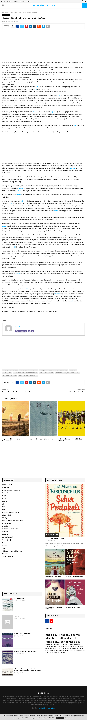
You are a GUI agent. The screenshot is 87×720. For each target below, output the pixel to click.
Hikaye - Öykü (6, 15)
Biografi (4, 496)
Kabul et (60, 718)
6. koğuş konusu (53, 370)
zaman (72, 168)
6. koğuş (5, 370)
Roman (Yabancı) (7, 537)
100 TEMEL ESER (7, 485)
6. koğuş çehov (24, 370)
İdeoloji (4, 518)
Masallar (5, 532)
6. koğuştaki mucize (19, 373)
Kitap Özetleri (6, 526)
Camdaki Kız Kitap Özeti (72, 607)
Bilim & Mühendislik (8, 493)
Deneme (4, 501)
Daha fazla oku (69, 718)
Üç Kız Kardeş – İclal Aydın (53, 576)
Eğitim (4, 509)
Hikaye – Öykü (6, 515)
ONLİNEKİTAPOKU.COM (43, 5)
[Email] (29, 331)
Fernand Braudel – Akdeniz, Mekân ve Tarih (17, 392)
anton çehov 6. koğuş (31, 373)
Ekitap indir (48, 628)
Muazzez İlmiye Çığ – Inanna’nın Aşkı (25, 651)
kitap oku (14, 375)
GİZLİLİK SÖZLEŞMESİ (25, 1)
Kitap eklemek (69, 650)
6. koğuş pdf (73, 370)
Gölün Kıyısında (19, 598)
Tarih (4, 548)
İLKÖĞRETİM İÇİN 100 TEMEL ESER (12, 520)
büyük (53, 112)
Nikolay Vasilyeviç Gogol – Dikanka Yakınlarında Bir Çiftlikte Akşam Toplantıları (27, 669)
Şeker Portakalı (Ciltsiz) (55, 538)
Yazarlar (4, 554)
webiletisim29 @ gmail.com (47, 708)
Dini (3, 507)
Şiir (3, 543)
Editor (17, 326)
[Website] (32, 331)
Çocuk (4, 498)
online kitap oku (23, 375)
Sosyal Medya (52, 615)
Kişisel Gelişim (6, 523)
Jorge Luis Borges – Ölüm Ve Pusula (42, 439)
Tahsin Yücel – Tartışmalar (22, 633)
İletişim (16, 1)
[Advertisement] (43, 46)
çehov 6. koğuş (75, 373)
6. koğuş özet (63, 370)
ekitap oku (6, 375)
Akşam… (16, 616)
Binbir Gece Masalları (77, 392)
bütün (35, 112)
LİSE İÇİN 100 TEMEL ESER (10, 529)
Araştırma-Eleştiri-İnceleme (11, 490)
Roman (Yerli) (6, 540)
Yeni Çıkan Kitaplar (8, 556)
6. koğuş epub (33, 370)
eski (80, 82)
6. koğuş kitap (43, 370)
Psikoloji (5, 534)
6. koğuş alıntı (14, 370)
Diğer (4, 504)
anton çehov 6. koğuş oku (46, 373)
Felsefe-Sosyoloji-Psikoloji (10, 512)
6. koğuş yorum (7, 373)
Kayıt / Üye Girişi (6, 1)
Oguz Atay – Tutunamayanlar (74, 576)
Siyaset (4, 545)
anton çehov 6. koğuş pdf (62, 373)
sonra (10, 177)
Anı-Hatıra (5, 487)
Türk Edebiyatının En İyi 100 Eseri (12, 551)
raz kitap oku (33, 375)
